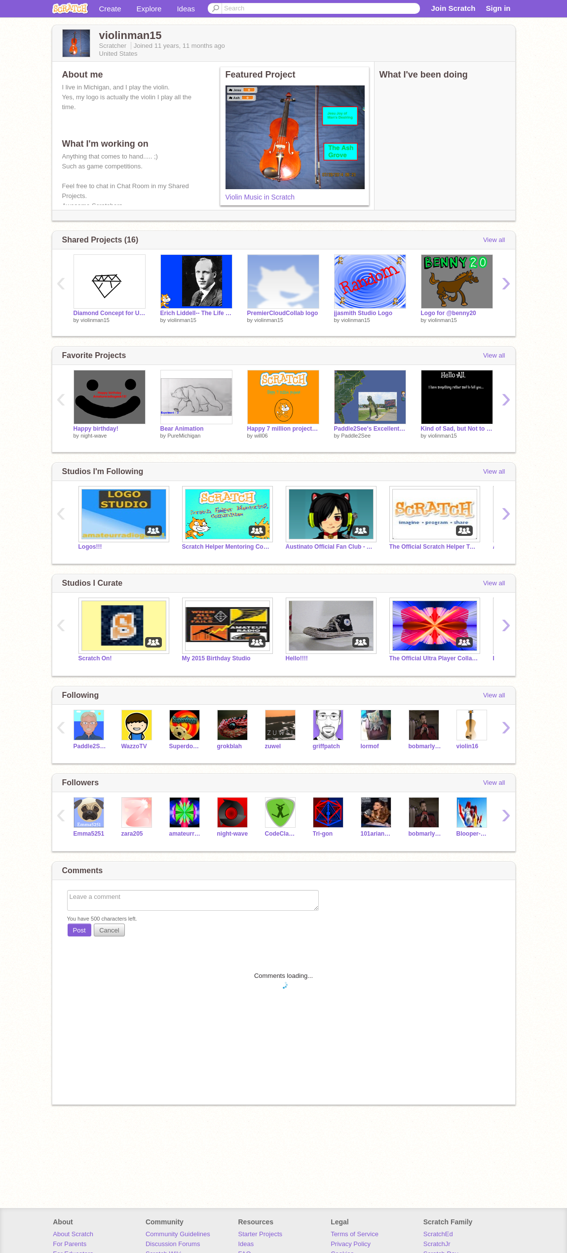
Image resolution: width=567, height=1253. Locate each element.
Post (79, 930)
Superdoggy (185, 746)
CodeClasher (281, 833)
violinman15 (95, 320)
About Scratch (73, 1234)
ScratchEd (438, 1234)
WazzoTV (134, 746)
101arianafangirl (377, 833)
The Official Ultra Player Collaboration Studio (433, 658)
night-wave (93, 436)
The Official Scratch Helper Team (433, 546)
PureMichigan (183, 436)
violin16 (467, 746)
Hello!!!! (297, 658)
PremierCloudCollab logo (282, 313)
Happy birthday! (96, 428)
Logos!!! (90, 546)
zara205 (132, 833)
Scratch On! (95, 658)
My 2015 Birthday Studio (216, 658)
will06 (261, 436)
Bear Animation (182, 428)
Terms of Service (354, 1234)
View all (494, 239)
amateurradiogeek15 (185, 833)
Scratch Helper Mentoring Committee (226, 546)
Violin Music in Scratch (260, 197)
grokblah (229, 746)
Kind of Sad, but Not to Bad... (457, 428)
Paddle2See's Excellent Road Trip (370, 428)
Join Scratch (453, 8)
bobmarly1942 (425, 746)
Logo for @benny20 (448, 313)
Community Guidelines (178, 1234)
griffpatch (326, 746)
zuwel (273, 746)
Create (110, 8)
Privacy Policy (351, 1244)
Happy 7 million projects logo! (283, 428)
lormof (370, 746)
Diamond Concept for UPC (110, 313)
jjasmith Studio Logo (363, 313)
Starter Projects (260, 1234)
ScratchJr (437, 1244)
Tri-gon (323, 833)
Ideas (186, 8)
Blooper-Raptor (473, 833)
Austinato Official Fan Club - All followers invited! (330, 546)
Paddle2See (356, 436)
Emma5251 (89, 833)
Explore (149, 8)
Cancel (109, 930)
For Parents (69, 1244)
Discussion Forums (173, 1244)
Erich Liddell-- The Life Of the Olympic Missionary (196, 313)
